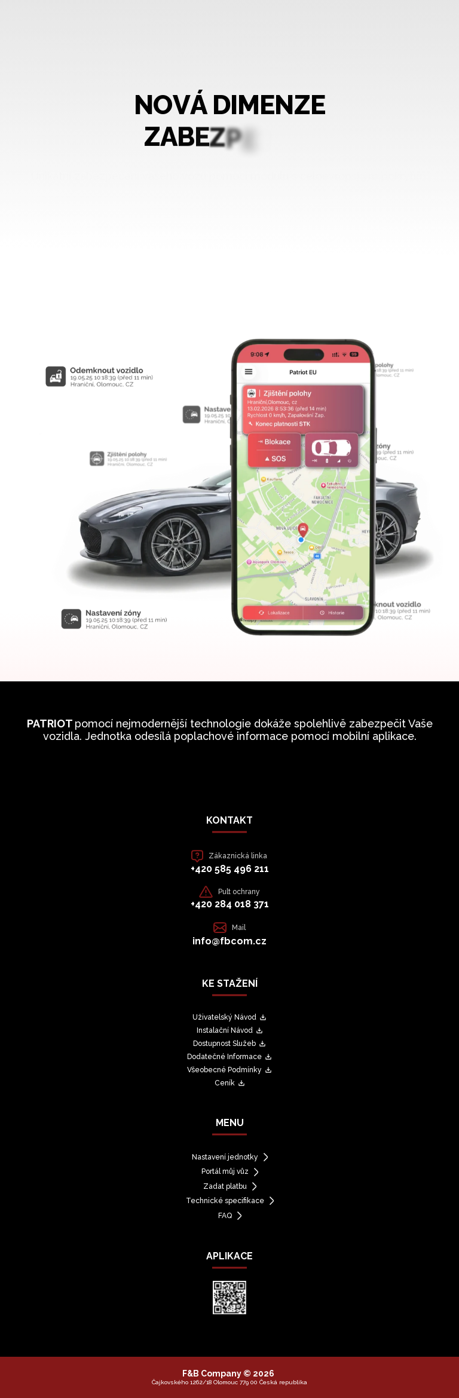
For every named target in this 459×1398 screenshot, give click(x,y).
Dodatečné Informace (229, 1056)
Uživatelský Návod (229, 1017)
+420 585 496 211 (230, 868)
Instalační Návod (230, 1030)
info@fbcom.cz (229, 941)
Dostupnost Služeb (229, 1043)
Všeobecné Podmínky (229, 1069)
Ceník (230, 1083)
